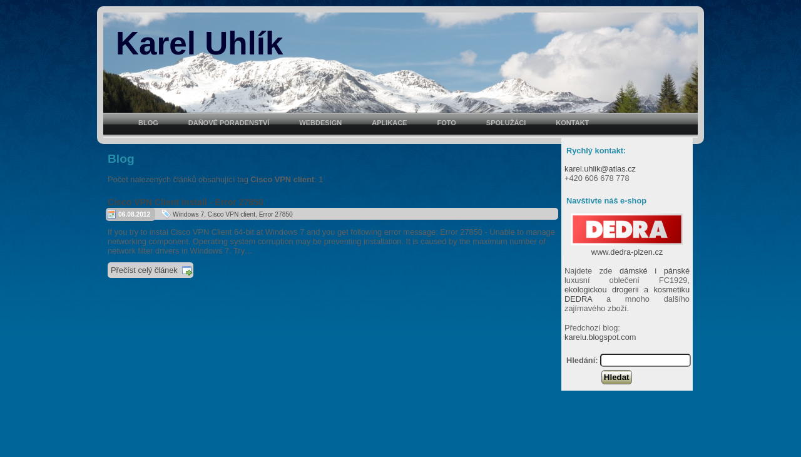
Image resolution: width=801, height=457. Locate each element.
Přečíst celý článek (144, 270)
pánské (677, 270)
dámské (634, 270)
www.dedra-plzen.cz (627, 247)
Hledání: (582, 360)
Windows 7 (188, 214)
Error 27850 (276, 214)
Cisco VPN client (231, 214)
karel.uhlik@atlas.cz (600, 168)
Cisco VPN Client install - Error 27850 (185, 202)
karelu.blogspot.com (600, 337)
